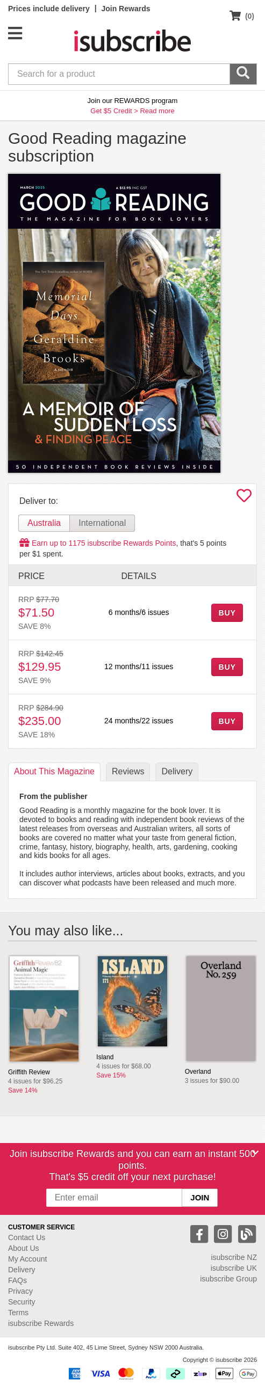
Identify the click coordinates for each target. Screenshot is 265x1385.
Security (21, 1302)
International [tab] (102, 522)
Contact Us (26, 1237)
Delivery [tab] (176, 771)
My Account (27, 1259)
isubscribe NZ (234, 1257)
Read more (157, 111)
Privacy (20, 1291)
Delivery (21, 1269)
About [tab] (54, 771)
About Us (23, 1248)
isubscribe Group (228, 1278)
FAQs (17, 1280)
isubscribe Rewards (41, 1323)
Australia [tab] (44, 522)
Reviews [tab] (128, 771)
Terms (18, 1312)
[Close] (255, 1152)
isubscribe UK (234, 1268)
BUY (226, 613)
